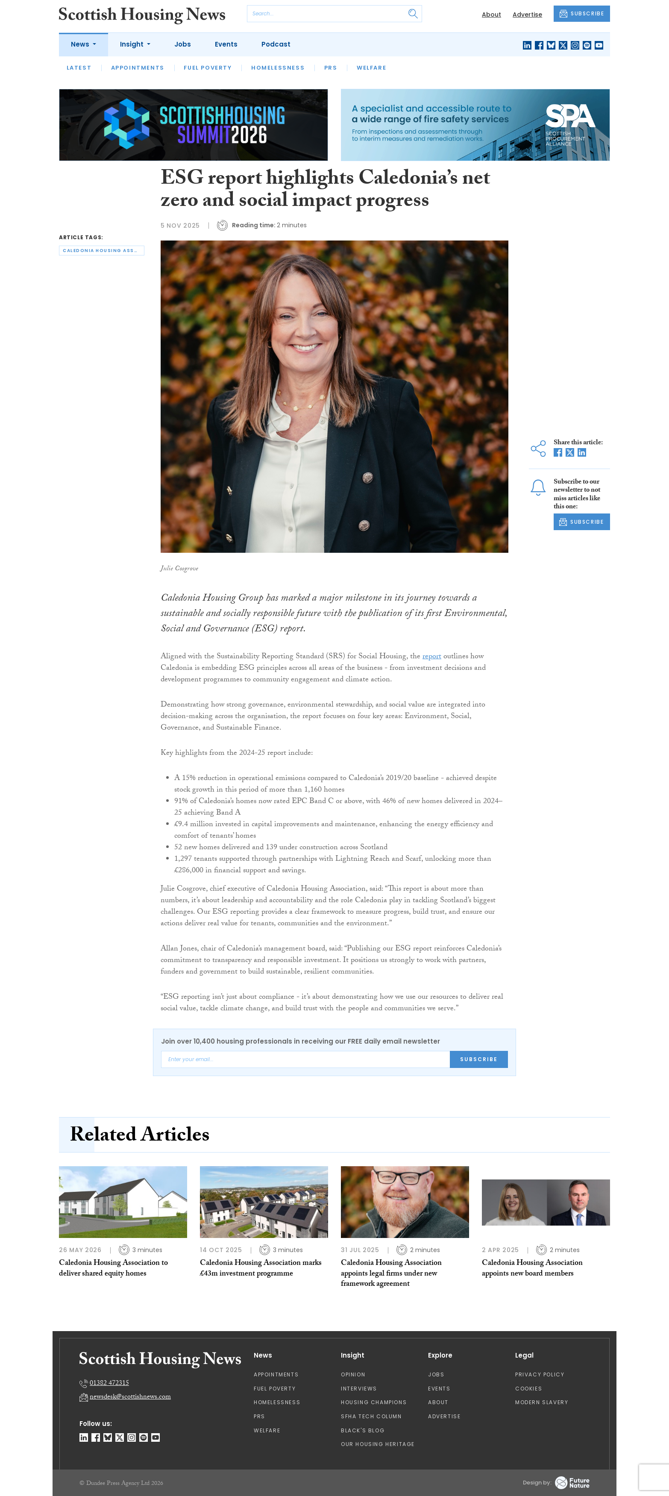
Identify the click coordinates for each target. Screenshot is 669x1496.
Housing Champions (374, 1402)
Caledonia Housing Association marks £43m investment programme (261, 1269)
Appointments (137, 68)
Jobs (182, 44)
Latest (79, 68)
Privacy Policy (539, 1374)
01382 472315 (109, 1384)
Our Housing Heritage (378, 1444)
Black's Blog (362, 1430)
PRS (330, 68)
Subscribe (479, 1059)
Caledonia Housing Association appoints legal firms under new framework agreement (391, 1274)
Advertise (527, 14)
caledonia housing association (103, 250)
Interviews (359, 1388)
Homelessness (278, 68)
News (81, 44)
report (432, 657)
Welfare (371, 68)
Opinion (353, 1374)
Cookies (528, 1388)
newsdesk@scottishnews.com (130, 1397)
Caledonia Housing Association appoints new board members (532, 1269)
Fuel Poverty (208, 68)
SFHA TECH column (371, 1416)
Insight (132, 44)
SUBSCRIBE (582, 14)
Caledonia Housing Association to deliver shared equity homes (113, 1269)
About (491, 14)
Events (226, 44)
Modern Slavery (541, 1402)
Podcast (275, 44)
